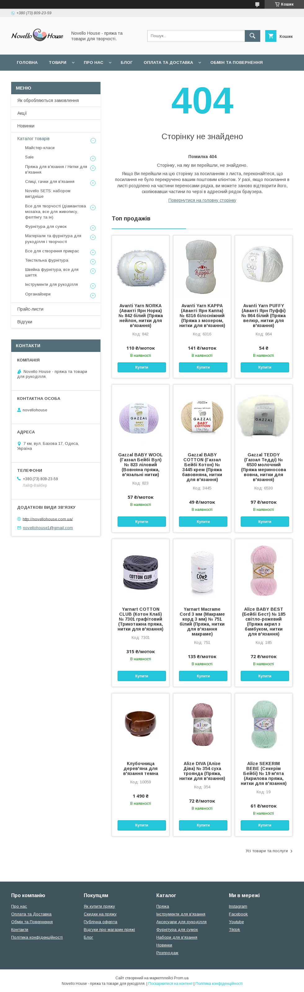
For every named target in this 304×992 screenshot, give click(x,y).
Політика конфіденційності (37, 937)
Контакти (19, 929)
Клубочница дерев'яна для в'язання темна (140, 768)
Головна (27, 62)
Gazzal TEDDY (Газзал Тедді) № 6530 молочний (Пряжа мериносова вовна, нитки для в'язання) (263, 467)
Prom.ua (181, 978)
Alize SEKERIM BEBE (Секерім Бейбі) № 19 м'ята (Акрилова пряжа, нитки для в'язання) (264, 773)
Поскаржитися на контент (170, 983)
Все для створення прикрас (52, 251)
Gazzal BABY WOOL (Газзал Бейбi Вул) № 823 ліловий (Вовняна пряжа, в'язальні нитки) (140, 464)
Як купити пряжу (99, 906)
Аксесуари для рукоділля (181, 921)
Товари (57, 62)
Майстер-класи (40, 147)
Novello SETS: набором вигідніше (47, 193)
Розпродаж (167, 952)
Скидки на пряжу (100, 914)
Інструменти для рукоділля (51, 284)
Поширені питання (40, 78)
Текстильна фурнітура (46, 260)
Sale (29, 157)
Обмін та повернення (236, 62)
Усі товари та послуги (267, 850)
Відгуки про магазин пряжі (109, 929)
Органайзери (38, 294)
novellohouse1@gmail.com (48, 527)
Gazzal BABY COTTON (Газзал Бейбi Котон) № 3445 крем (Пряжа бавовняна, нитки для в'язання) (202, 467)
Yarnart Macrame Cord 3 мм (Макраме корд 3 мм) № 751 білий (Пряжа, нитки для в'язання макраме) (202, 621)
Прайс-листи (30, 309)
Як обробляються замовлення (48, 100)
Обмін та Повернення (32, 921)
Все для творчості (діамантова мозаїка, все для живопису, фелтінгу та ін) (55, 211)
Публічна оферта (100, 921)
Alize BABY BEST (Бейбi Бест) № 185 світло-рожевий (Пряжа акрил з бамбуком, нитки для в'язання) (263, 621)
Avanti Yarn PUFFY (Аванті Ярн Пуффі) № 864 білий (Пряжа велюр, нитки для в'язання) (263, 315)
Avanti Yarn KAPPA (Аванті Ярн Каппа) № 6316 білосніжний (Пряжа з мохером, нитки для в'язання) (202, 315)
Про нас (93, 62)
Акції (22, 113)
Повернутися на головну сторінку (202, 200)
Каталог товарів (33, 138)
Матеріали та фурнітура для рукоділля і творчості (53, 238)
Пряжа (162, 906)
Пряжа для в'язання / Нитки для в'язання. (56, 169)
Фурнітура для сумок (46, 226)
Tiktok (234, 929)
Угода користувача (97, 78)
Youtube (236, 921)
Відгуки (24, 321)
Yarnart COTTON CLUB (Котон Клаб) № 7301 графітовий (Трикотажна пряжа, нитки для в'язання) (140, 619)
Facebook (238, 914)
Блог (126, 62)
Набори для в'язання (176, 937)
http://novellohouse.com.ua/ (48, 518)
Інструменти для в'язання (180, 914)
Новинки (25, 125)
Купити (141, 367)
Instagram (238, 906)
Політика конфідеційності (164, 78)
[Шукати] (252, 36)
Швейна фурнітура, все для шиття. (51, 272)
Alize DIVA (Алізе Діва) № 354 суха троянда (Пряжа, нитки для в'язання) (202, 771)
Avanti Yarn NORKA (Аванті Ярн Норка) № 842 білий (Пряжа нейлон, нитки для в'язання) (140, 315)
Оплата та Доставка (168, 62)
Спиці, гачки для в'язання (49, 181)
